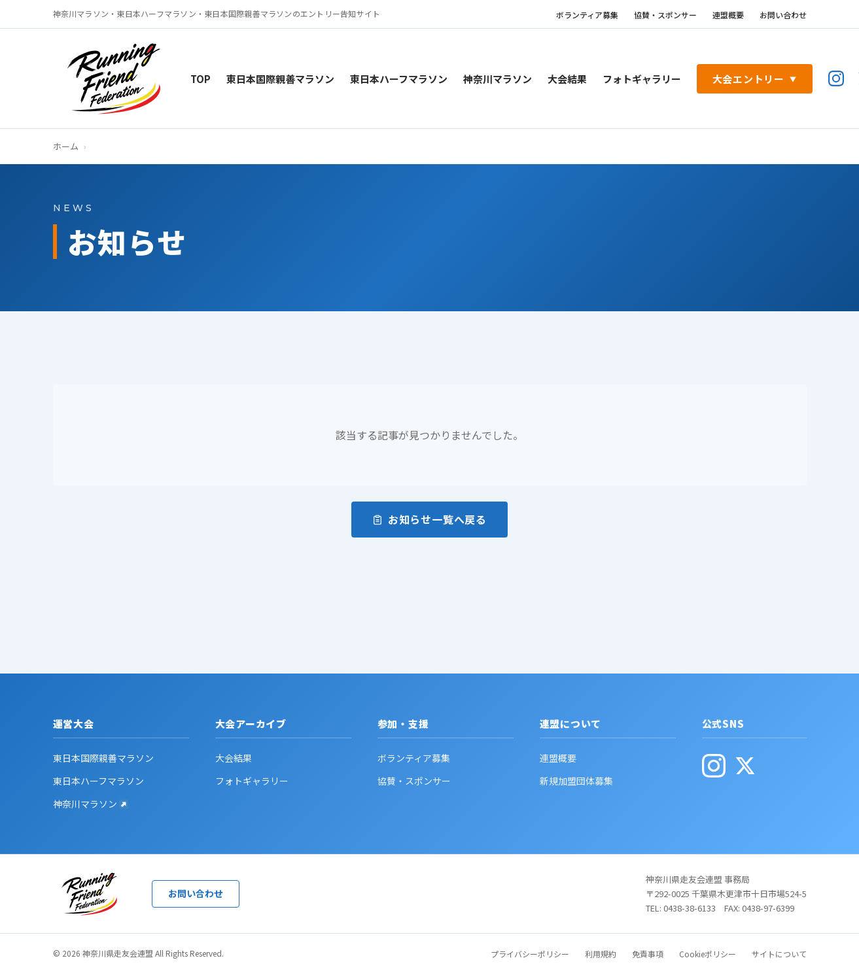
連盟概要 (728, 14)
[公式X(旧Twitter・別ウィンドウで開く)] (745, 765)
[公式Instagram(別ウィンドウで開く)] (836, 78)
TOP (200, 79)
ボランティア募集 (587, 14)
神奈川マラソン (497, 79)
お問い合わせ (783, 14)
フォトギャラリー (642, 79)
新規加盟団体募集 (576, 780)
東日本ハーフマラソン (398, 79)
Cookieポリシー (707, 953)
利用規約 (600, 953)
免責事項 (647, 953)
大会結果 (567, 79)
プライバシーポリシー (530, 953)
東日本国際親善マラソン (280, 79)
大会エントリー (754, 79)
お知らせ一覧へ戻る (429, 519)
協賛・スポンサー (665, 14)
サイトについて (779, 953)
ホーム (66, 146)
